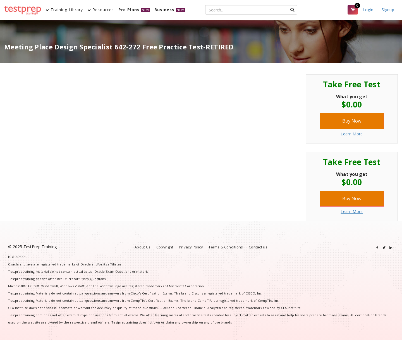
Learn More (352, 134)
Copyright (164, 247)
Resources (100, 9)
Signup (388, 9)
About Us (142, 247)
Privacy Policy (191, 247)
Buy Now (351, 121)
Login (368, 9)
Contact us (258, 247)
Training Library (64, 9)
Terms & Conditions (226, 247)
